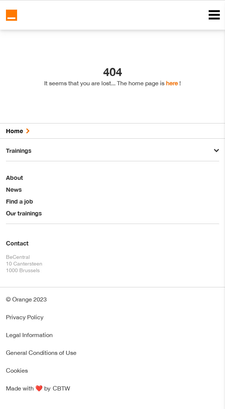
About (14, 177)
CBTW (61, 388)
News (14, 189)
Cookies (17, 370)
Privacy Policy (24, 317)
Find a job (19, 201)
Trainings (19, 150)
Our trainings (24, 213)
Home (14, 130)
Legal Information (29, 335)
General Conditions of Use (41, 352)
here (172, 83)
